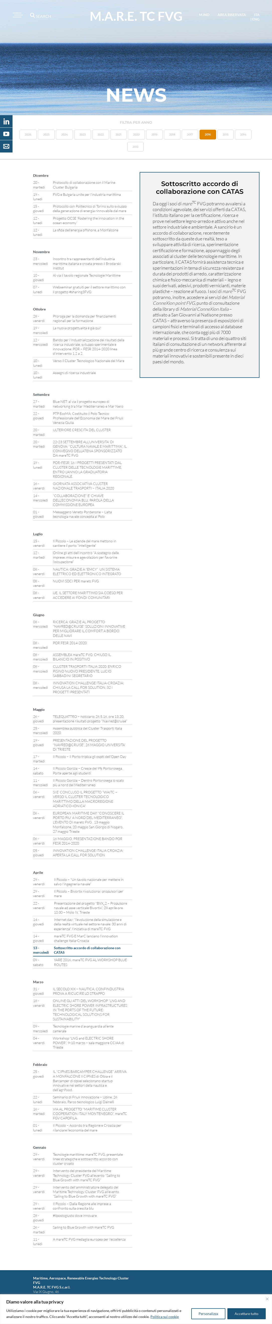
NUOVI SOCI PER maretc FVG (76, 581)
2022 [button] (101, 134)
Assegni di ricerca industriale (74, 373)
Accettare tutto (246, 1313)
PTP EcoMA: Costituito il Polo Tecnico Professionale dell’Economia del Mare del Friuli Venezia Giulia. (88, 418)
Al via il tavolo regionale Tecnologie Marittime (87, 275)
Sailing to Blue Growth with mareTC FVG (83, 1227)
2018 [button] (172, 134)
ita (256, 15)
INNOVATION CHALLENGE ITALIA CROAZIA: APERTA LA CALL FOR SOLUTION (88, 852)
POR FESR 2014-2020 (70, 643)
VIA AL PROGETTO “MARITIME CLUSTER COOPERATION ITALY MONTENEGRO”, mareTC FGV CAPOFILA (90, 1113)
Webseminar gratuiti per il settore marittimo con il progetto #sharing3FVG (89, 289)
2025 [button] (46, 134)
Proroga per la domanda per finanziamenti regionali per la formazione (84, 318)
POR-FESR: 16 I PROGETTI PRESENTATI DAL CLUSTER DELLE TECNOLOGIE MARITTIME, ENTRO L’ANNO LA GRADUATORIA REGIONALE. (87, 469)
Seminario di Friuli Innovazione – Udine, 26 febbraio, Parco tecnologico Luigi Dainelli (85, 1099)
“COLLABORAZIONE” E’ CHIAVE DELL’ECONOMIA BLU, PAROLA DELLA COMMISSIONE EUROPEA (83, 500)
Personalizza (208, 1313)
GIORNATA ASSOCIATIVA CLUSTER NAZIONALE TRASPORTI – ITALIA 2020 (83, 485)
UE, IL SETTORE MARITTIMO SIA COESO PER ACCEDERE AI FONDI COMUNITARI (88, 595)
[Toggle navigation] (17, 15)
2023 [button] (82, 134)
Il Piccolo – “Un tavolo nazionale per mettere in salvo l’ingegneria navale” (89, 881)
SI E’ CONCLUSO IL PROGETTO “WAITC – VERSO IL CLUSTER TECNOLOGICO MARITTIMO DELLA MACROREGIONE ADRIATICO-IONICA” (85, 799)
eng (255, 19)
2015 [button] (225, 134)
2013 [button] (135, 146)
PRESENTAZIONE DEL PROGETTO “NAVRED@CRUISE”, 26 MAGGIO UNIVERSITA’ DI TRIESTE (89, 744)
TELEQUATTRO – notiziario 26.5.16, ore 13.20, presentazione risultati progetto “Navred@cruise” (90, 718)
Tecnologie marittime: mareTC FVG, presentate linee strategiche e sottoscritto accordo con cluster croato (88, 1159)
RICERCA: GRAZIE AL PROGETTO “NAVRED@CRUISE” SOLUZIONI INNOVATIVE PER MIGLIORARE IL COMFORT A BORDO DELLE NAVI (89, 629)
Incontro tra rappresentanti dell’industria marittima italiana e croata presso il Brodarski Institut (87, 263)
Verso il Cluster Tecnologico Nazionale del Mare (88, 361)
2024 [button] (64, 134)
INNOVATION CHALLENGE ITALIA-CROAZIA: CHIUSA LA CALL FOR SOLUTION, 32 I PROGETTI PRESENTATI (88, 687)
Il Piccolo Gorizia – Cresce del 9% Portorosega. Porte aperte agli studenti (88, 770)
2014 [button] (243, 134)
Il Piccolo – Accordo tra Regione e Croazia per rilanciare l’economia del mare (87, 1127)
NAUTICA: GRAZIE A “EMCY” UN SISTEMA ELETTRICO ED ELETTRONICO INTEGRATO (87, 571)
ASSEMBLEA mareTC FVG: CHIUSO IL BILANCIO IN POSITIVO (82, 656)
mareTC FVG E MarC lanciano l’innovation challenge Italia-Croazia (86, 938)
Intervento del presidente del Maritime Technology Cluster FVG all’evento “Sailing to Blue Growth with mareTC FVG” (86, 1175)
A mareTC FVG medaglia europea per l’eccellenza (89, 1239)
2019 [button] (154, 134)
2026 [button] (28, 134)
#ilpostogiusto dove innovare (75, 1215)
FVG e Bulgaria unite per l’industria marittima (87, 194)
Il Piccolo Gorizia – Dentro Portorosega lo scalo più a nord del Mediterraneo (88, 782)
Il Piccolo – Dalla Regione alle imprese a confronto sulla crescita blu (82, 1206)
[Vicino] (267, 1299)
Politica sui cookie (164, 1316)
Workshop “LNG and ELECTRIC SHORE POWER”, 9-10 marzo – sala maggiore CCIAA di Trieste (88, 1042)
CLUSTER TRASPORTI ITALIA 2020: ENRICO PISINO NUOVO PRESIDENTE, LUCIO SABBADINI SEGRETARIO (87, 671)
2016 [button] (208, 134)
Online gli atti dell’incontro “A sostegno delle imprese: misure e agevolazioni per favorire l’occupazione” (86, 557)
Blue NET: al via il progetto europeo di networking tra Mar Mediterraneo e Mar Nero (88, 403)
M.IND (204, 15)
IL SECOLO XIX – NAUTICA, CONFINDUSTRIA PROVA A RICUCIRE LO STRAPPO (88, 991)
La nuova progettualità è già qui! (77, 328)
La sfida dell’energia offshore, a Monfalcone (85, 230)
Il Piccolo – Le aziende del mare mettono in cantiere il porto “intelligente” (84, 543)
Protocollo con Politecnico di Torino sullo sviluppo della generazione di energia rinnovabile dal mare (90, 208)
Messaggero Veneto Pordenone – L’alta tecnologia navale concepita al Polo (82, 514)
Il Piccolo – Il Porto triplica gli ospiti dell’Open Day (89, 756)
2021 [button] (118, 134)
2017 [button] (190, 134)
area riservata (232, 15)
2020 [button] (136, 134)
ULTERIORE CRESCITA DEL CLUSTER (82, 430)
